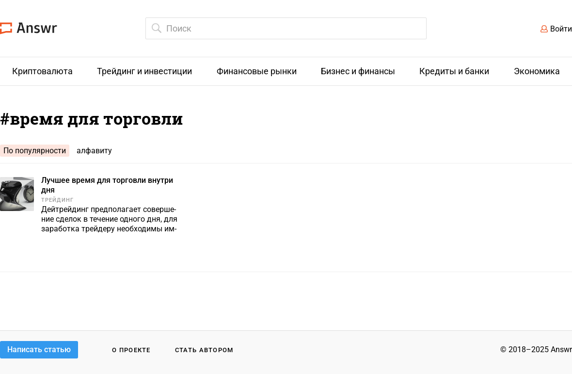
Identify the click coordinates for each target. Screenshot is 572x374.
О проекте (131, 350)
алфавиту (94, 150)
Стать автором (204, 350)
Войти (561, 28)
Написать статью (39, 349)
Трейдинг (57, 200)
